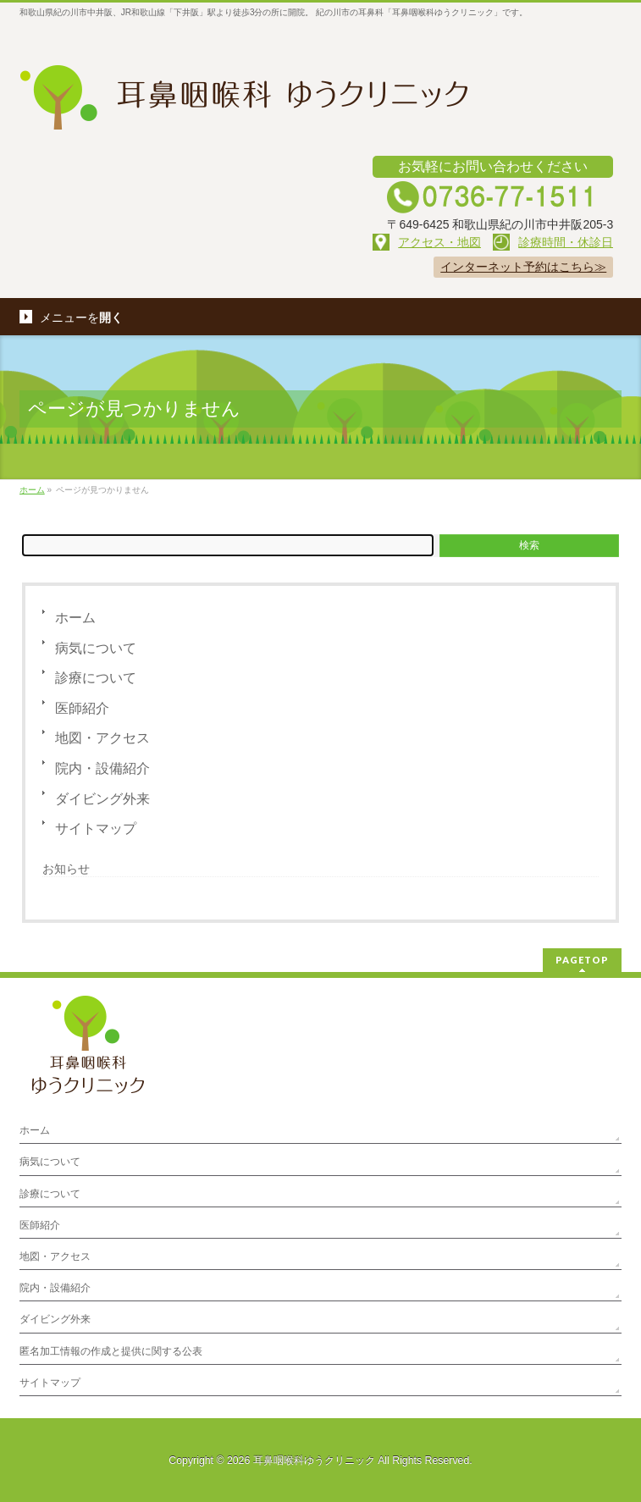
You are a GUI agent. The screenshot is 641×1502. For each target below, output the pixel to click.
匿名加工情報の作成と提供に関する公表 (110, 1351)
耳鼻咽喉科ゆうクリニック (314, 1460)
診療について (95, 678)
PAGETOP (582, 959)
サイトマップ (95, 828)
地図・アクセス (102, 738)
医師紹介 (82, 708)
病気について (95, 648)
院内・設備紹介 (102, 768)
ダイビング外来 (102, 799)
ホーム (75, 617)
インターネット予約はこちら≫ (523, 266)
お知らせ (66, 868)
